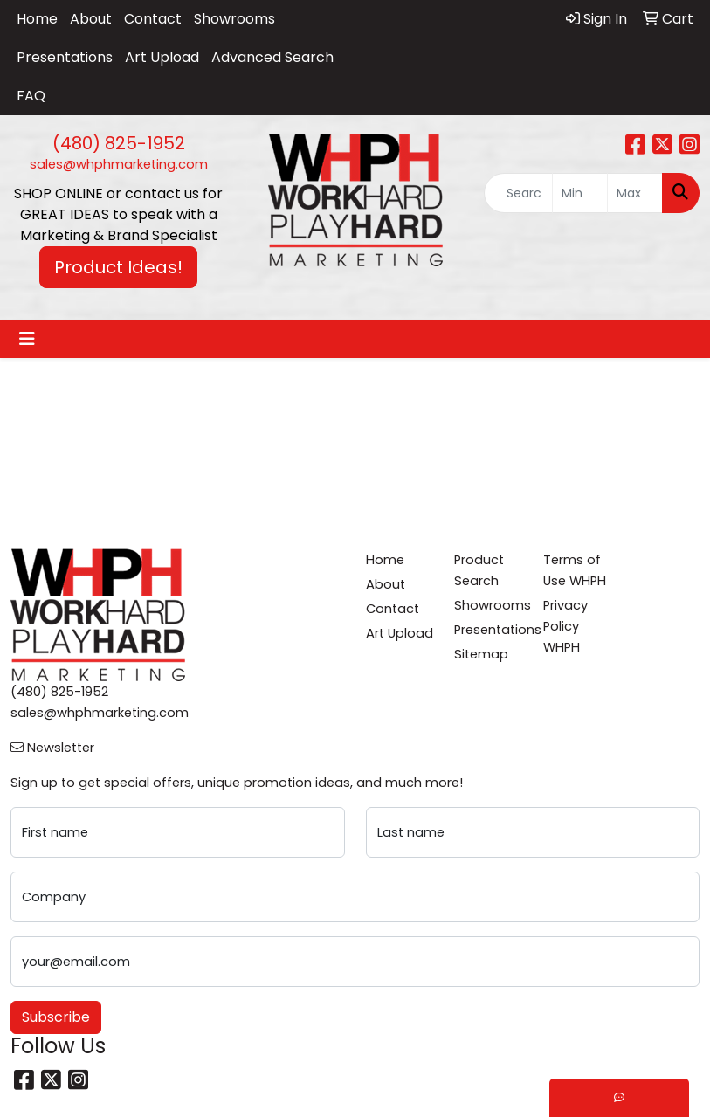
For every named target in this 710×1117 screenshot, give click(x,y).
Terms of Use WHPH (574, 570)
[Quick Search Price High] (635, 193)
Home (37, 19)
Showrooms (234, 19)
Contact (153, 19)
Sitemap (481, 654)
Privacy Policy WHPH (565, 626)
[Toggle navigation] (27, 339)
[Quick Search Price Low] (580, 193)
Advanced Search (272, 57)
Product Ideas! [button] (118, 267)
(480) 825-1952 (118, 143)
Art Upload (162, 57)
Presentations (65, 57)
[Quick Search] (518, 193)
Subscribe (56, 1017)
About (91, 19)
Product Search (479, 570)
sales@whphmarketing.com (119, 164)
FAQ (31, 96)
